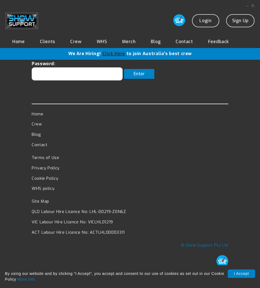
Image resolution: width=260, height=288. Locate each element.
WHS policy (43, 191)
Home (18, 42)
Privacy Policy (46, 171)
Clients (47, 42)
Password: (77, 74)
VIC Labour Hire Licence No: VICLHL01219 (72, 225)
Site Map (40, 204)
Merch (129, 42)
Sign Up (240, 21)
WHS (102, 42)
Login (205, 21)
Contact (184, 42)
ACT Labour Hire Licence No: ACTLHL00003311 (78, 235)
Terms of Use (45, 161)
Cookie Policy (45, 181)
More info (26, 279)
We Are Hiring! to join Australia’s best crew (130, 54)
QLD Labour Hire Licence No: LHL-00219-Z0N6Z (79, 215)
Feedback (218, 42)
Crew (76, 42)
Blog (156, 42)
